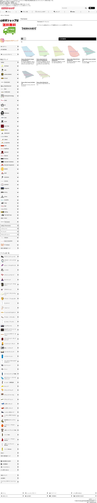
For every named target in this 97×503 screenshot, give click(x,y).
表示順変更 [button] (62, 39)
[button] (89, 12)
